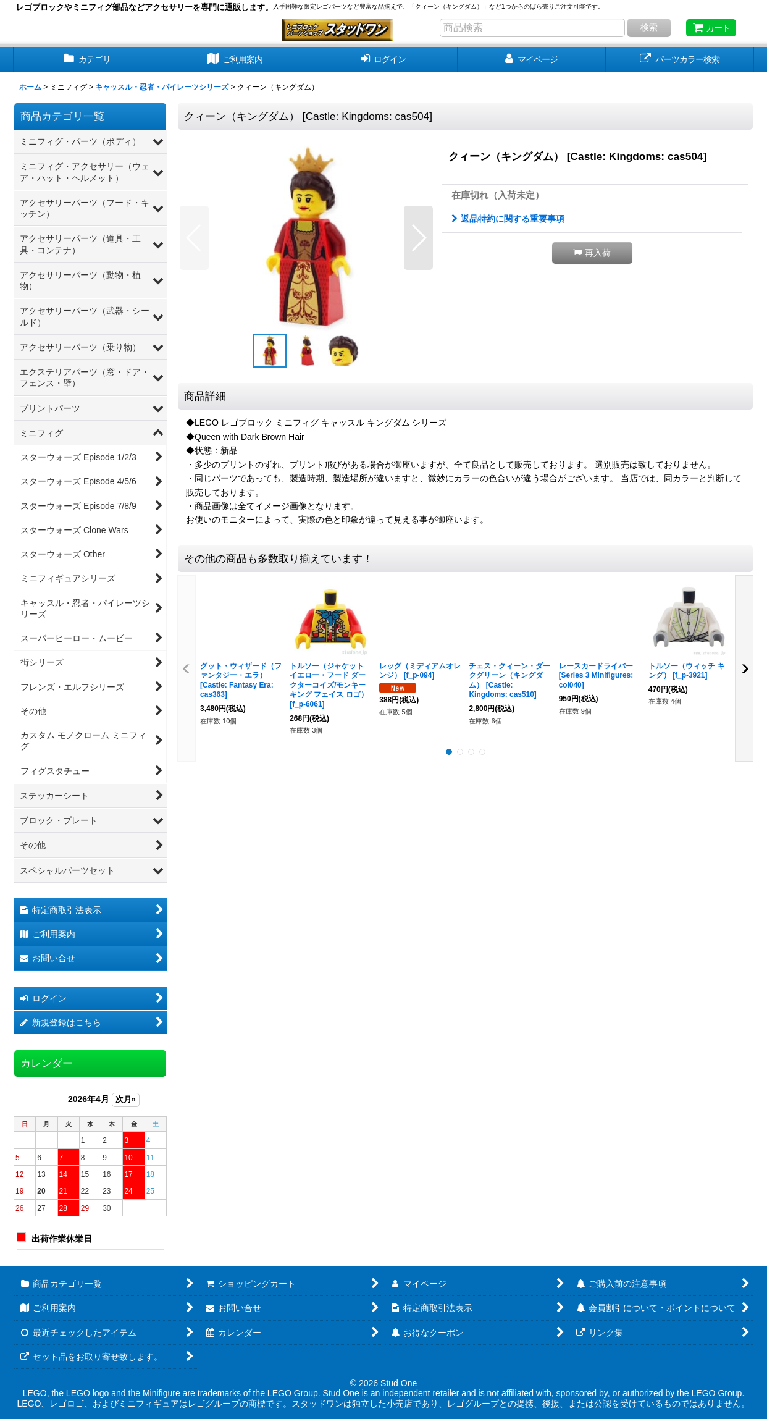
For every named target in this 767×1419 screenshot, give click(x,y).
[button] (194, 238)
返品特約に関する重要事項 (507, 219)
